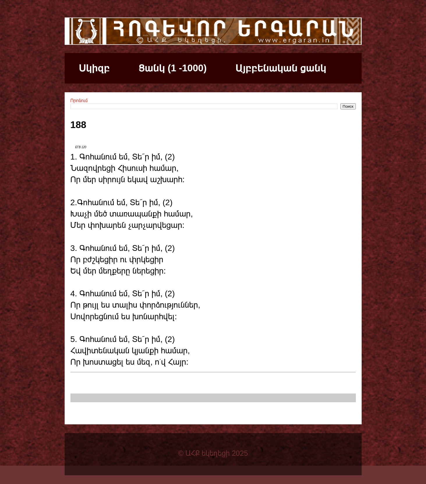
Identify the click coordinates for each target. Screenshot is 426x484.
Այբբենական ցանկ (281, 68)
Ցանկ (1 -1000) (172, 68)
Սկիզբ (94, 68)
